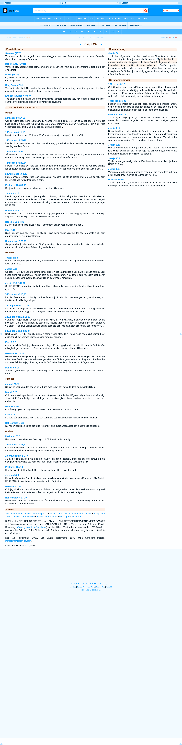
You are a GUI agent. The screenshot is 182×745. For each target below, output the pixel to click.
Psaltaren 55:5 (12, 436)
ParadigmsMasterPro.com (18, 541)
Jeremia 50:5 (12, 475)
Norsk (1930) (12, 74)
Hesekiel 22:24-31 (14, 222)
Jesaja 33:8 (114, 169)
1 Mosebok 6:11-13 (15, 132)
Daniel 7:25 (11, 392)
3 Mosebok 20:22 (14, 151)
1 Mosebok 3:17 (116, 84)
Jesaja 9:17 (114, 128)
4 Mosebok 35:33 (117, 101)
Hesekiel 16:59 (115, 179)
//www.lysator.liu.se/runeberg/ (31, 527)
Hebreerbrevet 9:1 (14, 423)
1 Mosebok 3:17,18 (15, 118)
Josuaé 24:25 (12, 384)
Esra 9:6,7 (10, 342)
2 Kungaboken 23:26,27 (17, 331)
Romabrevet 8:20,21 (15, 241)
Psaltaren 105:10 (14, 467)
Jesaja (14, 38)
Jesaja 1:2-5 (11, 257)
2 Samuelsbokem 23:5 (17, 456)
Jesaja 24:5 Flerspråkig (35, 513)
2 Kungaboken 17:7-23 (17, 305)
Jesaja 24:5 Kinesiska (24, 516)
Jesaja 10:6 (114, 145)
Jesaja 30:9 (114, 158)
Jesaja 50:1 (11, 269)
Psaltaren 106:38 (117, 114)
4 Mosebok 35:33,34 (15, 163)
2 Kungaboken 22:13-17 (17, 317)
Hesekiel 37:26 (13, 486)
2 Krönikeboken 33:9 (16, 174)
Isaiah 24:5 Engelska (47, 516)
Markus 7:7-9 (12, 406)
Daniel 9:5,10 (12, 367)
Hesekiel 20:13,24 (14, 353)
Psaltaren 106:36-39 (15, 185)
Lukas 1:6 (10, 414)
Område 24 (22, 38)
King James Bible (14, 85)
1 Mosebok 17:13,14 (15, 444)
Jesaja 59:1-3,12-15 (15, 283)
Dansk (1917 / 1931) (15, 64)
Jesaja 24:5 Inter (13, 513)
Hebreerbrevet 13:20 (16, 497)
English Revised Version (18, 96)
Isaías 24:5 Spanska (60, 513)
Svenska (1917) (13, 53)
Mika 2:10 (10, 230)
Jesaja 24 (113, 53)
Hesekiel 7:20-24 (14, 210)
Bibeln (7, 38)
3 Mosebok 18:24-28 (15, 140)
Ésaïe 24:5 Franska (82, 513)
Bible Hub (76, 516)
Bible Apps (64, 516)
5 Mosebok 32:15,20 (15, 294)
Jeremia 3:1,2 (12, 193)
